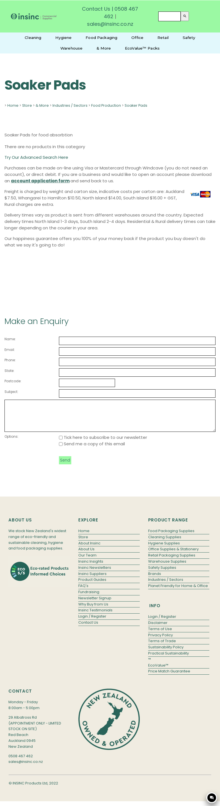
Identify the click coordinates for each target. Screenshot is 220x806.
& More (104, 48)
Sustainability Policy (166, 653)
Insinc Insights (90, 567)
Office (137, 37)
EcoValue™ (158, 671)
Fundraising (88, 597)
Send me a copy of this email (92, 450)
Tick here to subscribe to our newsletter (103, 443)
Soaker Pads (136, 105)
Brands (154, 579)
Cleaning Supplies (164, 543)
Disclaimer (158, 628)
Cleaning (33, 37)
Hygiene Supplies (164, 549)
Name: (10, 339)
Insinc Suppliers (92, 579)
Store (27, 105)
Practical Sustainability (168, 659)
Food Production (106, 105)
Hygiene (63, 37)
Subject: (11, 391)
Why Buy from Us (93, 610)
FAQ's (83, 591)
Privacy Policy (160, 641)
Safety (189, 37)
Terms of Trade (162, 646)
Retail (163, 37)
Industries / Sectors (70, 105)
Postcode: (12, 381)
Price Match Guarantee (169, 677)
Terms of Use (160, 634)
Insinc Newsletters (94, 573)
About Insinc (89, 549)
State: (9, 370)
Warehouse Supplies (167, 567)
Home (13, 105)
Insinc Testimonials (95, 616)
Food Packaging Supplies (171, 536)
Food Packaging (101, 37)
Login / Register (92, 622)
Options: (11, 442)
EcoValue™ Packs (142, 48)
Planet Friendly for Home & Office (178, 591)
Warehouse (71, 48)
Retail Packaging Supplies (171, 561)
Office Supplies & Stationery (173, 555)
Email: (9, 349)
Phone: (10, 360)
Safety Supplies (162, 573)
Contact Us (96, 8)
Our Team (87, 561)
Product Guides (92, 585)
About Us (86, 555)
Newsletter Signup (94, 604)
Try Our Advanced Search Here (36, 157)
